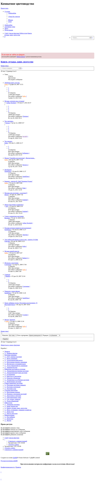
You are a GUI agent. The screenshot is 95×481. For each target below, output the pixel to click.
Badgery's (25, 258)
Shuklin (7, 276)
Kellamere (25, 153)
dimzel (6, 195)
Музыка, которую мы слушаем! (14, 101)
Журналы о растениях (11, 263)
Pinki (24, 188)
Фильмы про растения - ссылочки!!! (15, 193)
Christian (25, 116)
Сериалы (7, 274)
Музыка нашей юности (11, 251)
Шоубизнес (8, 170)
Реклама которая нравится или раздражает (17, 228)
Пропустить (4, 8)
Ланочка (25, 235)
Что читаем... (8, 141)
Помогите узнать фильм (12, 291)
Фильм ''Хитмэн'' (9, 319)
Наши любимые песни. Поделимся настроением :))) (20, 303)
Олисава (7, 241)
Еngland (24, 200)
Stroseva (25, 165)
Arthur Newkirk (11, 103)
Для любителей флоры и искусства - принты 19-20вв (21, 239)
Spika (6, 84)
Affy (6, 206)
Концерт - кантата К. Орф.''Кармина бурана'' (18, 181)
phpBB (15, 457)
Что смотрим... (9, 121)
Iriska (6, 143)
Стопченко (7, 264)
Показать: (9, 335)
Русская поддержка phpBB (9, 461)
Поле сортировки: (29, 335)
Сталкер (25, 315)
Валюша (7, 218)
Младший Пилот (9, 304)
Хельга (7, 123)
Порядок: (51, 335)
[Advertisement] (47, 45)
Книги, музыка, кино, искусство (17, 62)
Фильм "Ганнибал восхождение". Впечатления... (19, 158)
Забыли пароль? (21, 56)
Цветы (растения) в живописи (13, 204)
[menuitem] (12, 13)
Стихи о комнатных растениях (14, 216)
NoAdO (24, 136)
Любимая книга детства (12, 83)
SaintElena (7, 171)
